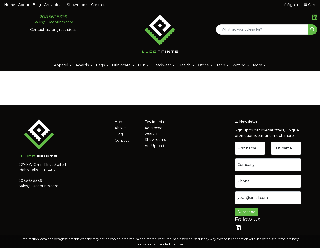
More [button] (257, 65)
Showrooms (77, 5)
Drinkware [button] (121, 65)
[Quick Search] (262, 29)
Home (9, 5)
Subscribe (246, 212)
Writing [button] (239, 65)
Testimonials (155, 122)
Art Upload (54, 5)
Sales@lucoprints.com (53, 22)
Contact (98, 5)
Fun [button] (141, 65)
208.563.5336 (53, 17)
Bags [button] (100, 65)
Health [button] (184, 65)
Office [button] (203, 65)
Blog (37, 5)
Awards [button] (82, 65)
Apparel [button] (61, 65)
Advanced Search (154, 130)
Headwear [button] (162, 65)
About (24, 5)
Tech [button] (220, 65)
